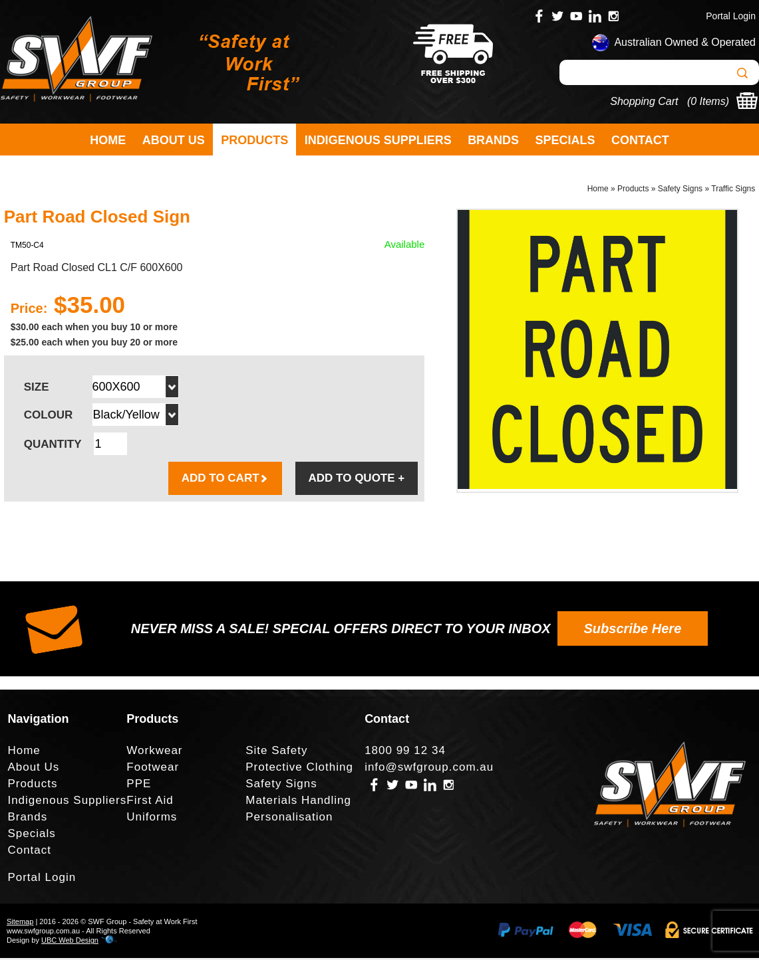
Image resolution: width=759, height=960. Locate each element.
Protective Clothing (299, 769)
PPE (138, 785)
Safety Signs (680, 190)
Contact (640, 140)
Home (108, 140)
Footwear (152, 769)
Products (254, 140)
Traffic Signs (733, 190)
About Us (173, 140)
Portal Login (731, 16)
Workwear (154, 752)
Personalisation (289, 819)
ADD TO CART (225, 480)
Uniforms (151, 819)
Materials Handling (298, 802)
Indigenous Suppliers (378, 140)
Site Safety (276, 752)
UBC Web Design (69, 942)
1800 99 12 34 (405, 752)
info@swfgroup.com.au (429, 769)
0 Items (707, 101)
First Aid (149, 802)
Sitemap (20, 923)
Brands (493, 140)
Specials (565, 140)
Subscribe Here (633, 630)
